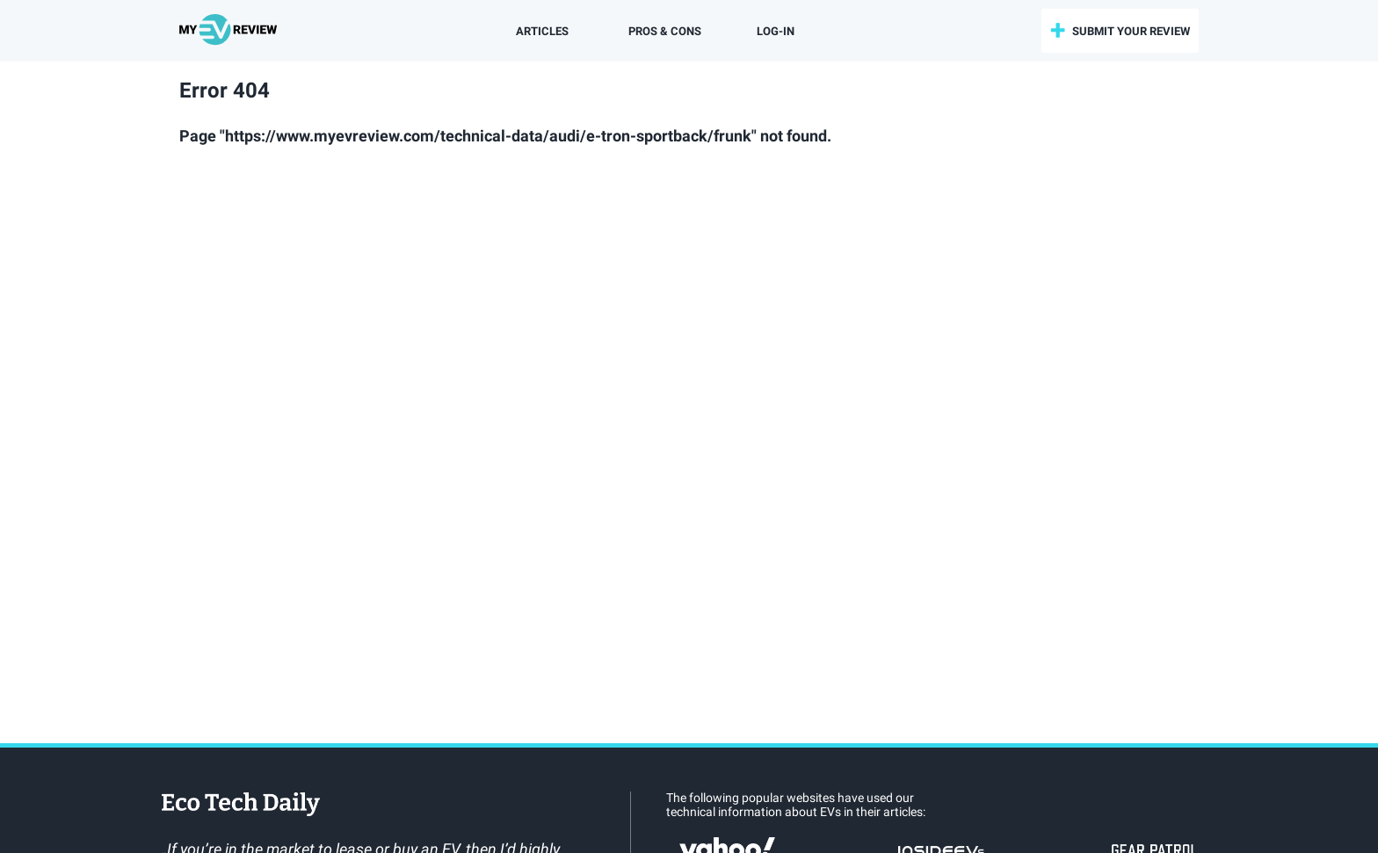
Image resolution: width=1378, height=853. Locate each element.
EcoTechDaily (241, 805)
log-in (775, 31)
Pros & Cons (664, 31)
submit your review (1131, 31)
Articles (542, 31)
